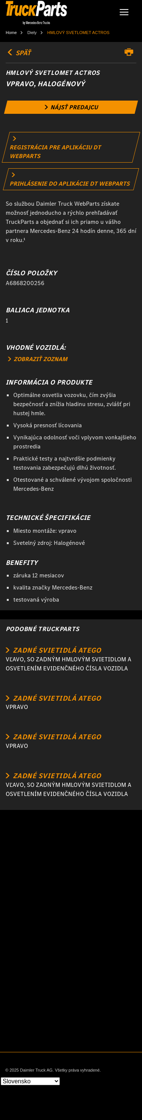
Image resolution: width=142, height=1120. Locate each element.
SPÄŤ (18, 52)
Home (11, 32)
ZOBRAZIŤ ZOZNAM (37, 359)
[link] (71, 107)
